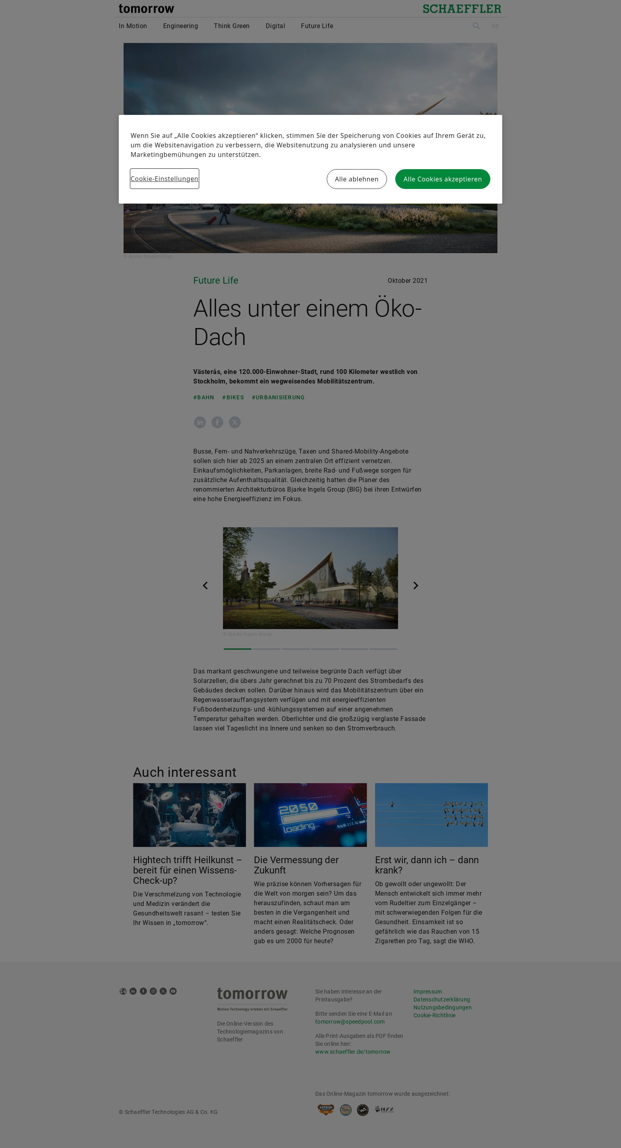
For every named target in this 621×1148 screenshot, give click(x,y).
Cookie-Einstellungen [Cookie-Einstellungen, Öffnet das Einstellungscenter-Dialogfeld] (164, 178)
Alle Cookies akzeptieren (443, 179)
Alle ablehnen (357, 179)
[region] (310, 159)
